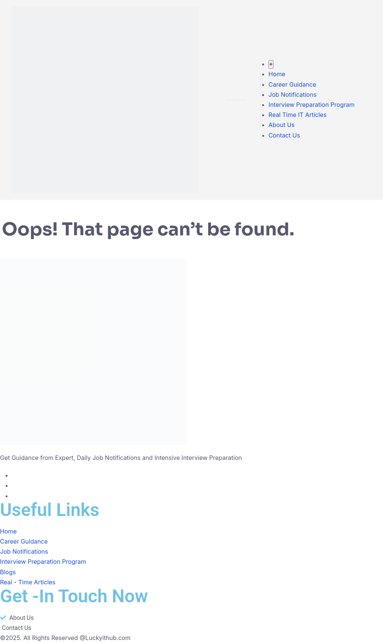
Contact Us (284, 135)
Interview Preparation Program (312, 104)
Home (277, 74)
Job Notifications (292, 94)
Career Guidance (292, 84)
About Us (282, 125)
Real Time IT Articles (298, 114)
